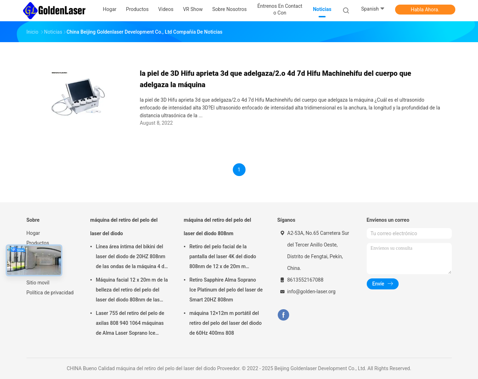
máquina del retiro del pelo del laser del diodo (124, 226)
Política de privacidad (50, 292)
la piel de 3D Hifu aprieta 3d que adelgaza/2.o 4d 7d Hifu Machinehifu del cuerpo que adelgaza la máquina (275, 79)
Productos (38, 243)
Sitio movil (38, 282)
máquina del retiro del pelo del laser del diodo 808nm (217, 226)
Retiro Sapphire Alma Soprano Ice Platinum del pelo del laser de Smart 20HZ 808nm (226, 289)
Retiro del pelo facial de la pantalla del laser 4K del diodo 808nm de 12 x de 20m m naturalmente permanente (223, 257)
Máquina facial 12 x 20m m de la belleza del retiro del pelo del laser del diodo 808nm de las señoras (132, 291)
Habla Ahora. (425, 9)
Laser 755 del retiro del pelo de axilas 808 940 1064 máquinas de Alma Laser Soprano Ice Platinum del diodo (130, 324)
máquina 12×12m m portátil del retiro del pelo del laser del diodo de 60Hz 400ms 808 (226, 323)
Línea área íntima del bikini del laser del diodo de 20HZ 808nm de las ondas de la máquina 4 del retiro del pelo (132, 257)
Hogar (33, 233)
